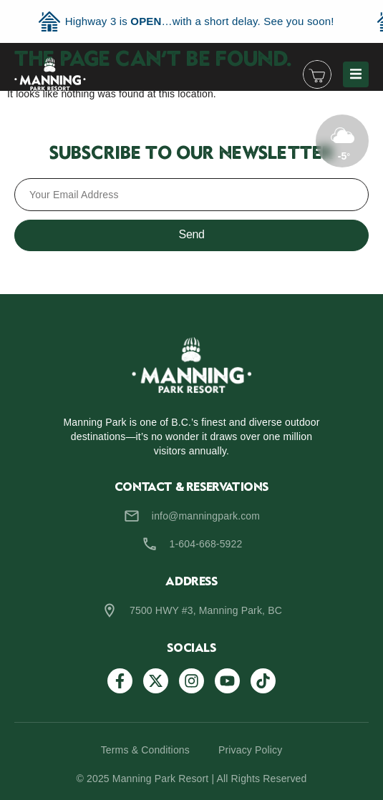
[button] (356, 74)
